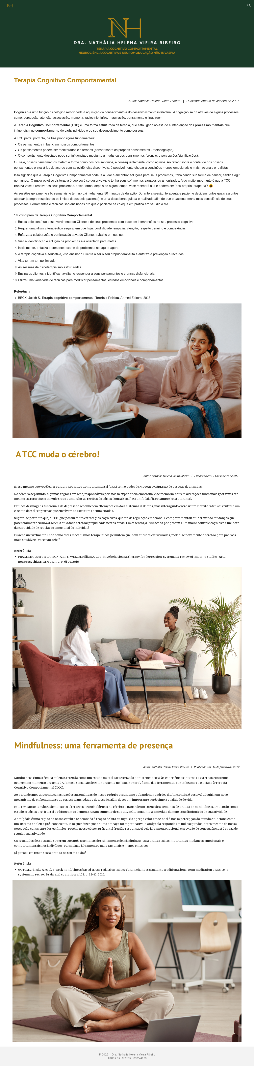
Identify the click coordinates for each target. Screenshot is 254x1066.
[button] (249, 5)
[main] (127, 79)
